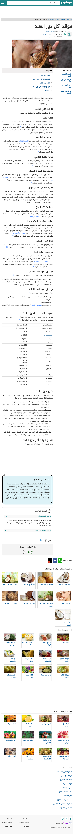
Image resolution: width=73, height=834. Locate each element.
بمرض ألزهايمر (34, 216)
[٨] (50, 307)
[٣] (32, 166)
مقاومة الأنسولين (19, 233)
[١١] (26, 444)
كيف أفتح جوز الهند (66, 86)
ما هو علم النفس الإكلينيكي (62, 803)
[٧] (29, 293)
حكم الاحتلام (68, 795)
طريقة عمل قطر (66, 775)
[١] (20, 127)
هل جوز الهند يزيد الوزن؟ (43, 516)
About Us (26, 826)
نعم (30, 551)
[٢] (28, 132)
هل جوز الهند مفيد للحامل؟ (43, 530)
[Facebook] (70, 818)
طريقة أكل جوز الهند (66, 80)
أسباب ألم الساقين (66, 779)
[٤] (31, 182)
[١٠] (14, 398)
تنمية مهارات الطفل (65, 791)
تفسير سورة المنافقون (64, 799)
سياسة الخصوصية (24, 822)
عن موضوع (26, 818)
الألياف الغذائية (24, 141)
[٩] (19, 320)
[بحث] (57, 3)
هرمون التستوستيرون (41, 261)
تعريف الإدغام (67, 787)
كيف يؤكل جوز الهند (66, 75)
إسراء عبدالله (50, 31)
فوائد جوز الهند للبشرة (66, 92)
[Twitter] (66, 818)
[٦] (14, 275)
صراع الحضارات (67, 783)
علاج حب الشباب (37, 305)
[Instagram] (62, 818)
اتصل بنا (9, 818)
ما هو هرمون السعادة (64, 771)
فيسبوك (55, 560)
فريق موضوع (8, 826)
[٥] (33, 266)
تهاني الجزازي (47, 34)
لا (24, 551)
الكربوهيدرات (48, 335)
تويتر (50, 560)
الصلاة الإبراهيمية (66, 807)
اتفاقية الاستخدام (7, 822)
